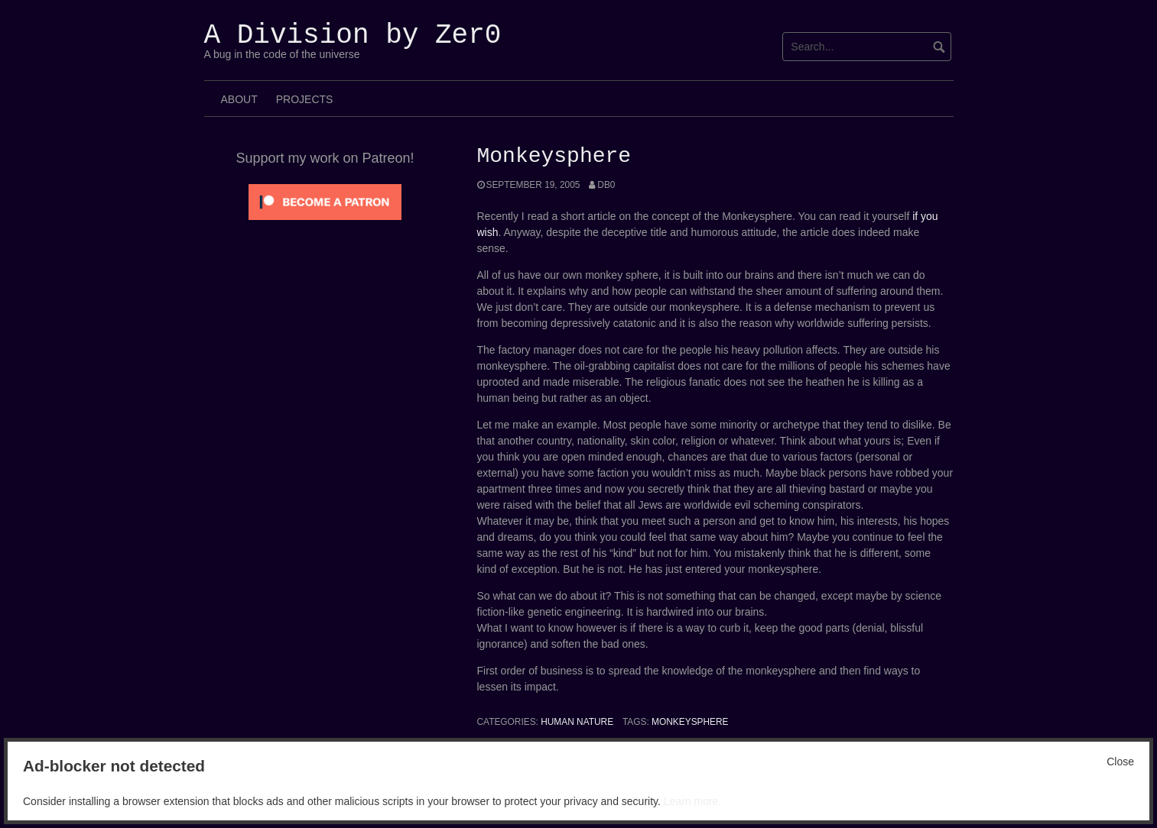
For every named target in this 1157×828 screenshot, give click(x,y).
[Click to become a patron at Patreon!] (325, 201)
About (239, 99)
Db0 (606, 185)
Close (1120, 761)
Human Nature (577, 721)
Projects (304, 99)
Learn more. (692, 801)
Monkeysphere (690, 721)
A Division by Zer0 (353, 35)
